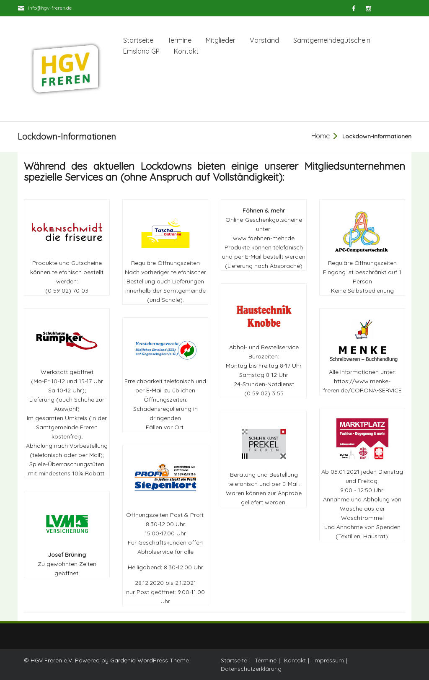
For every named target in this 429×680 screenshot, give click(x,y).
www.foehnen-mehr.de (264, 238)
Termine (179, 40)
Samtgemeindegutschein (331, 40)
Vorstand (264, 40)
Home (320, 136)
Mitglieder (220, 40)
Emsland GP (141, 51)
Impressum (328, 660)
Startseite (138, 40)
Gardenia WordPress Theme (149, 660)
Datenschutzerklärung (251, 668)
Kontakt (186, 51)
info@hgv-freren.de (50, 8)
